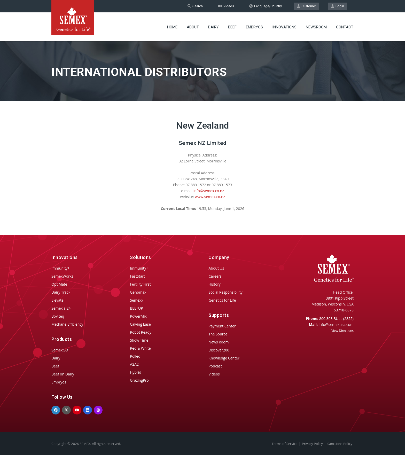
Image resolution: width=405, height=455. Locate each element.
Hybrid (135, 372)
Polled (135, 356)
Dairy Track (60, 292)
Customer (306, 6)
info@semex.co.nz (208, 190)
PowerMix (138, 316)
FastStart (137, 276)
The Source (217, 334)
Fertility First (140, 284)
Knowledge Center (223, 358)
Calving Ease (140, 324)
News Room (218, 342)
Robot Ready (140, 332)
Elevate (57, 300)
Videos (226, 6)
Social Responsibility (225, 292)
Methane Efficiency (67, 324)
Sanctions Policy (339, 443)
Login (337, 6)
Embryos (254, 27)
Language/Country (265, 6)
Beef (232, 27)
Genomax (138, 292)
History (214, 284)
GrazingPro (139, 380)
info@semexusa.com (336, 324)
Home (172, 27)
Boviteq (57, 316)
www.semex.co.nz (210, 196)
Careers (214, 276)
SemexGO (59, 350)
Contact (344, 27)
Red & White (140, 348)
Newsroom (316, 27)
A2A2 (134, 364)
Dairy (213, 27)
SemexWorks (62, 276)
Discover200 (218, 350)
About (193, 27)
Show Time (139, 340)
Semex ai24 (61, 308)
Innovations (284, 27)
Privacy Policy (312, 443)
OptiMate (59, 284)
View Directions (342, 330)
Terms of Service (285, 443)
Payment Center (222, 326)
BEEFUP (136, 308)
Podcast (215, 366)
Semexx (136, 300)
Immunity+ (60, 268)
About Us (216, 268)
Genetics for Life (222, 300)
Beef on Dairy (62, 374)
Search (195, 6)
